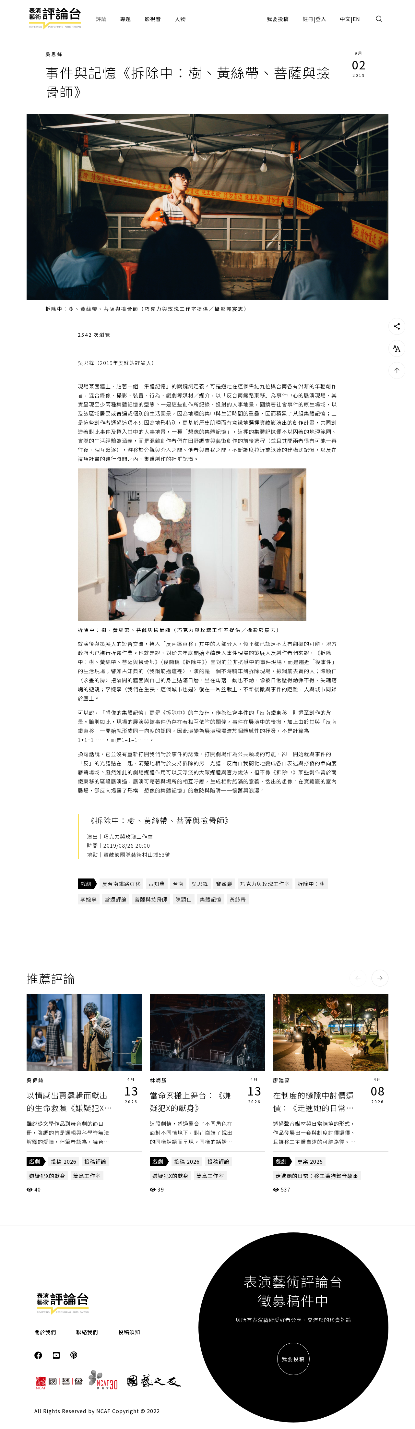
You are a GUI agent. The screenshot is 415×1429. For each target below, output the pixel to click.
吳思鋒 (54, 54)
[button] (358, 978)
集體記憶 (211, 899)
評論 (101, 19)
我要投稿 (278, 19)
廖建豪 (281, 1080)
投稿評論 (95, 1161)
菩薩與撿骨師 (151, 899)
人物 (180, 19)
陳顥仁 (183, 899)
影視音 (153, 19)
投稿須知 (129, 1332)
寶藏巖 (224, 884)
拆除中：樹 (311, 884)
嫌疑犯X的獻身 (47, 1176)
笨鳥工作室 (87, 1176)
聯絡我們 (87, 1332)
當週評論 (116, 899)
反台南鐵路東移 (121, 884)
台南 (178, 884)
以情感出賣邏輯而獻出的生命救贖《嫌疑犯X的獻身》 (69, 1107)
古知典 (156, 884)
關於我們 (45, 1332)
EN (356, 19)
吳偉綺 (35, 1080)
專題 (125, 19)
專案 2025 (310, 1161)
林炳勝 (158, 1080)
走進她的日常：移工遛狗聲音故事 (317, 1176)
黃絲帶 (238, 899)
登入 (320, 19)
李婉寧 (88, 899)
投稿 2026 (64, 1161)
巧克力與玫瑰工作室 (265, 884)
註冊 (308, 19)
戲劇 (85, 884)
